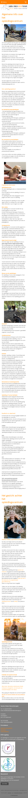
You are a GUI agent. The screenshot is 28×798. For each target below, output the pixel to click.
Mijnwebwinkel (15, 795)
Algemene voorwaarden (6, 728)
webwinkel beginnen (18, 792)
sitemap (9, 792)
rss (12, 792)
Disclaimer (3, 730)
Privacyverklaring (5, 731)
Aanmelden (4, 783)
